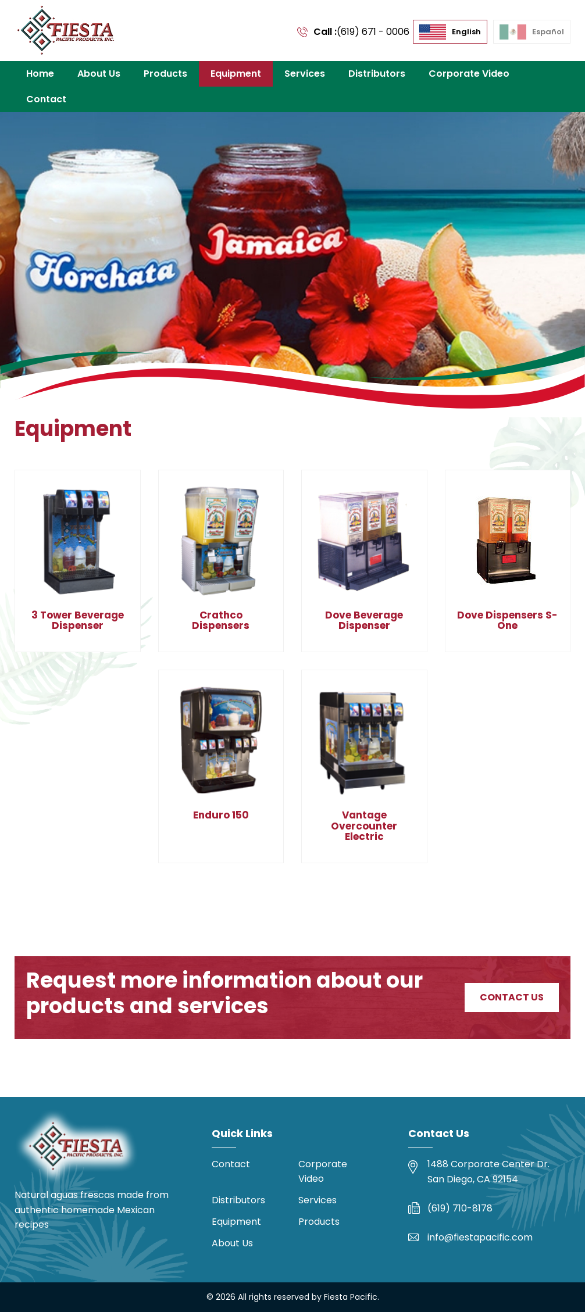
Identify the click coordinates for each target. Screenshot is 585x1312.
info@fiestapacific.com (480, 1237)
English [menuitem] (466, 31)
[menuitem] (450, 32)
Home (40, 73)
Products (165, 73)
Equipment (236, 73)
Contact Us (512, 997)
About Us (98, 73)
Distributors (376, 73)
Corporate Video (469, 73)
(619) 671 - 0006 (373, 31)
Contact (46, 99)
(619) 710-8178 (460, 1208)
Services (304, 73)
